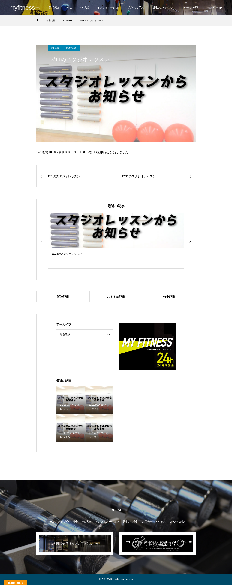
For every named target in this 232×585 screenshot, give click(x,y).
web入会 (85, 7)
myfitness (71, 48)
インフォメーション (109, 7)
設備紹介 (54, 7)
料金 (69, 7)
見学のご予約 (136, 7)
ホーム (37, 7)
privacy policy (190, 7)
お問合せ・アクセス (163, 7)
